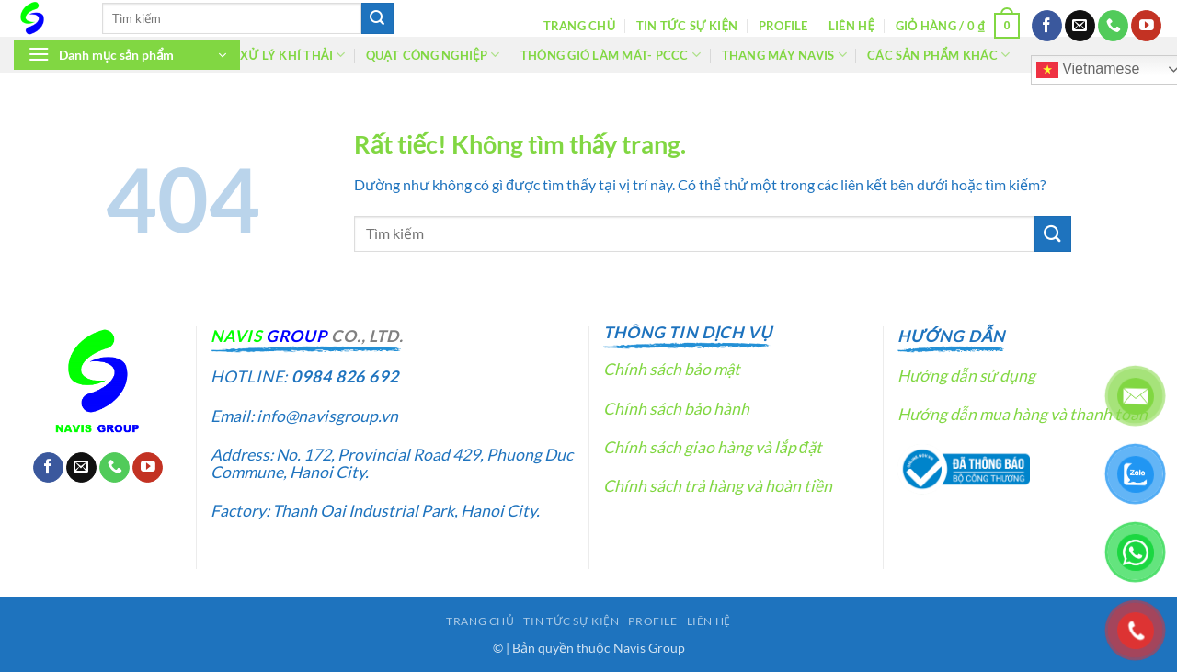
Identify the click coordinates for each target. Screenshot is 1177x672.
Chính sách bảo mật (672, 369)
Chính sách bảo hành (676, 408)
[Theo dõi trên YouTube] (1146, 25)
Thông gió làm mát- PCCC (610, 54)
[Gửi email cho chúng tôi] (1080, 25)
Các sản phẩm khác (938, 54)
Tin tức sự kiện (687, 25)
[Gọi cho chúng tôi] (1113, 25)
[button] (958, 25)
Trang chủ (579, 25)
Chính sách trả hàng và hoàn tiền (717, 485)
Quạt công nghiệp (433, 54)
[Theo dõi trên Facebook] (1047, 25)
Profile (783, 25)
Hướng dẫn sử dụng (966, 375)
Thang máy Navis (784, 54)
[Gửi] (377, 18)
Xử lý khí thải (292, 54)
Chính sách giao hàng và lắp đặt (712, 447)
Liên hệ (851, 25)
